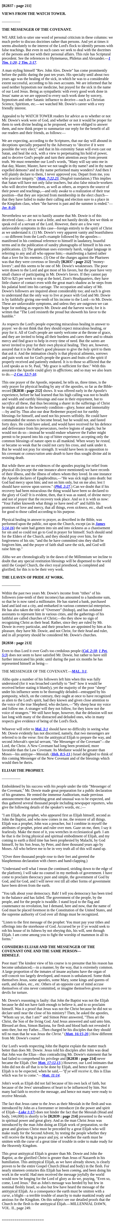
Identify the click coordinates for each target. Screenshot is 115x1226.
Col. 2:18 (90, 651)
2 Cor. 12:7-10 (25, 374)
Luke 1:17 (26, 1112)
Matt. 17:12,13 (49, 1063)
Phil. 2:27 (62, 486)
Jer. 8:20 (8, 208)
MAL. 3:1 (79, 671)
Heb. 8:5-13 (61, 754)
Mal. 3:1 (41, 729)
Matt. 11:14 (51, 1075)
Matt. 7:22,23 (48, 178)
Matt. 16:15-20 (76, 1034)
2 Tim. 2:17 (27, 62)
